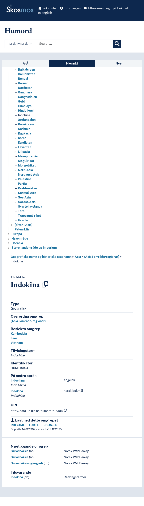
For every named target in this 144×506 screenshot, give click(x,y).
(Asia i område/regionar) (101, 257)
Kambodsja (19, 333)
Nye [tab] (118, 63)
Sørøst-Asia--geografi (27, 463)
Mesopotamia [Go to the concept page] (28, 156)
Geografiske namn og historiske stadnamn (41, 257)
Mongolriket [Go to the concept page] (27, 165)
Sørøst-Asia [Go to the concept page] (27, 202)
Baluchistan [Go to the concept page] (26, 74)
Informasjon (70, 8)
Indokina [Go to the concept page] (24, 115)
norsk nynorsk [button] (20, 43)
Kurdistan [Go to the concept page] (25, 142)
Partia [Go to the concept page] (22, 184)
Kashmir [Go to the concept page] (24, 129)
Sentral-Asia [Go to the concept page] (27, 193)
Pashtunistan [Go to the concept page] (27, 188)
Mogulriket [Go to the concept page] (26, 161)
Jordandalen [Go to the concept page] (27, 120)
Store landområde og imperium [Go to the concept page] (34, 247)
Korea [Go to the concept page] (22, 138)
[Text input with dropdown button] (75, 44)
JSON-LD (50, 425)
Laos (14, 338)
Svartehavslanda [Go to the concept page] (30, 206)
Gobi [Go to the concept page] (21, 101)
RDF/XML (18, 425)
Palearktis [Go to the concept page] (22, 229)
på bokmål (120, 8)
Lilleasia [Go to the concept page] (24, 152)
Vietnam (17, 343)
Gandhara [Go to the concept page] (25, 92)
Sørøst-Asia (19, 451)
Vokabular (47, 8)
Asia (78, 257)
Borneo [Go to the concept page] (23, 83)
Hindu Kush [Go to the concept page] (26, 110)
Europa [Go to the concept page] (16, 234)
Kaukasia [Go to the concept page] (24, 133)
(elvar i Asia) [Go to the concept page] (23, 225)
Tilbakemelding (97, 8)
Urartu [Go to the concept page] (23, 220)
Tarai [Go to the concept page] (21, 211)
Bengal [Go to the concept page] (23, 78)
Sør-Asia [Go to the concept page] (24, 197)
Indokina (17, 261)
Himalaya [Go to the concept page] (25, 106)
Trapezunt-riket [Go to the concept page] (29, 216)
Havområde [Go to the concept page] (19, 238)
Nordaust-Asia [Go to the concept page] (28, 174)
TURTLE (34, 425)
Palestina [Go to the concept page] (24, 179)
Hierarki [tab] (72, 63)
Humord (18, 30)
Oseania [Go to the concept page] (17, 243)
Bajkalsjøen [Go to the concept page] (26, 69)
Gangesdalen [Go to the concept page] (27, 97)
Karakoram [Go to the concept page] (26, 124)
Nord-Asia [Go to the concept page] (25, 170)
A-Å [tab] (25, 63)
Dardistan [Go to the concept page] (25, 88)
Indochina (18, 380)
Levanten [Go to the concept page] (24, 147)
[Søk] (117, 44)
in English (45, 13)
